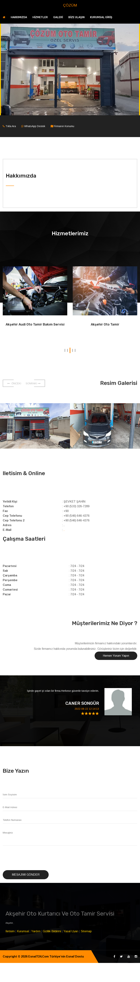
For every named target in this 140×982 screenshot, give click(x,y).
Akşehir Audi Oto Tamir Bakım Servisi (35, 324)
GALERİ (58, 17)
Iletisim (10, 931)
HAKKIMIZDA (19, 17)
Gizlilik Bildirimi (52, 931)
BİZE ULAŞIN (76, 17)
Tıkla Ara (10, 126)
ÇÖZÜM (70, 5)
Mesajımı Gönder (26, 874)
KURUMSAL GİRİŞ (101, 17)
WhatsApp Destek (34, 126)
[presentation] (30, 858)
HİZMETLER (40, 17)
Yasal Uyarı (70, 931)
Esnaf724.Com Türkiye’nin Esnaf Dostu (56, 956)
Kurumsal (23, 931)
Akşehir (9, 923)
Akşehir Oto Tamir (105, 324)
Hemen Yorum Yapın (116, 655)
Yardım (35, 931)
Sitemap (86, 931)
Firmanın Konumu (64, 126)
